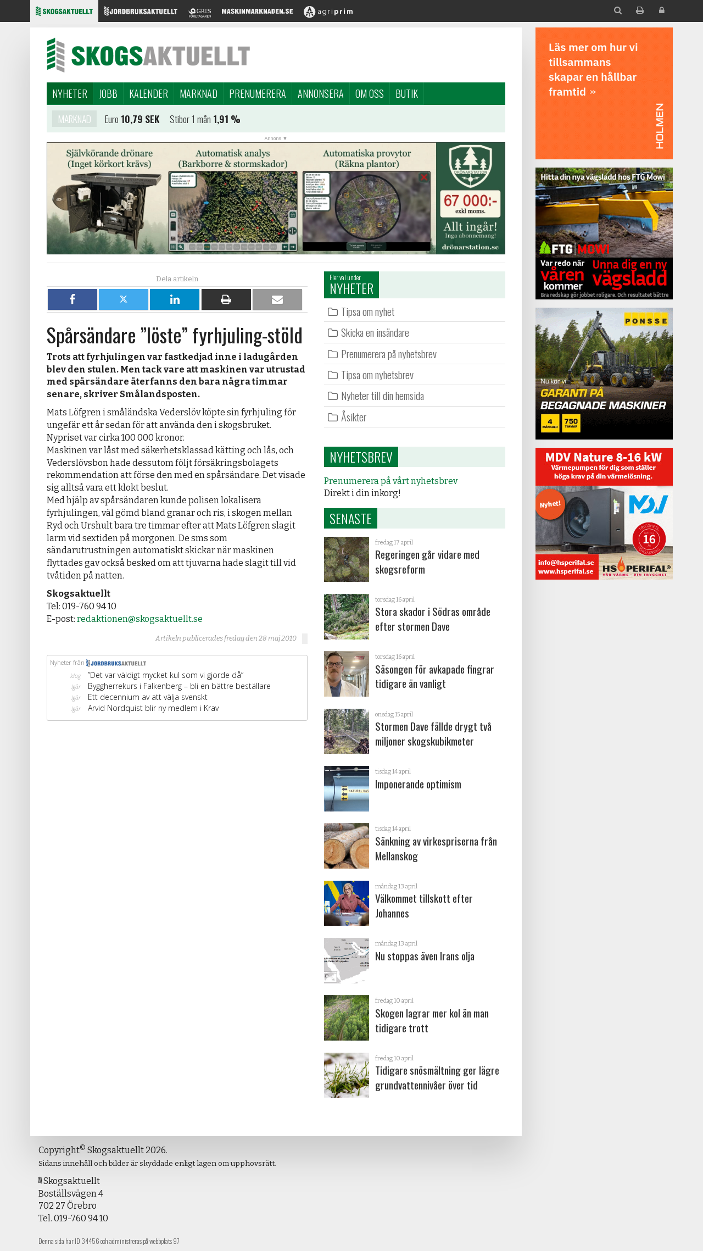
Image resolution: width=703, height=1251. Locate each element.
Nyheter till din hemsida (382, 395)
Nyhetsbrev (361, 456)
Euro (112, 120)
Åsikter (353, 417)
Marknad (198, 93)
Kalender (148, 93)
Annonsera (321, 93)
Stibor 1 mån (190, 120)
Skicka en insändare (375, 332)
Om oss (369, 93)
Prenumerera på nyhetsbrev (389, 354)
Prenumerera (257, 93)
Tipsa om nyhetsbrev (377, 374)
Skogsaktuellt (148, 55)
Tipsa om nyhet (367, 311)
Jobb (108, 93)
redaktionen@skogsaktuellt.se (140, 619)
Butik (406, 93)
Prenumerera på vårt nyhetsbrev (390, 481)
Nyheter (69, 93)
